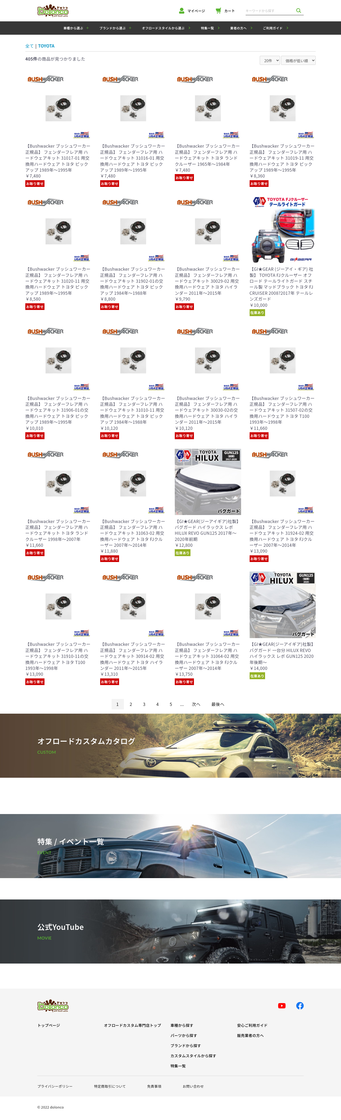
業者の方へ (238, 28)
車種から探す (181, 1025)
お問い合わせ (193, 1086)
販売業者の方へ (250, 1035)
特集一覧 (207, 28)
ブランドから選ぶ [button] (112, 28)
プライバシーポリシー (55, 1086)
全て (29, 46)
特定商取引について (110, 1086)
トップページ (48, 1025)
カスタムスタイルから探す (193, 1055)
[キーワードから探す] (270, 11)
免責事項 (154, 1086)
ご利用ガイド (273, 28)
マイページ (192, 11)
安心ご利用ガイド (252, 1025)
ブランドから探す (185, 1045)
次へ (196, 704)
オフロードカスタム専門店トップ (132, 1025)
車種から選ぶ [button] (73, 28)
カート (225, 11)
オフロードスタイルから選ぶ (163, 28)
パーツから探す (183, 1035)
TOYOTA (46, 46)
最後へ (218, 704)
